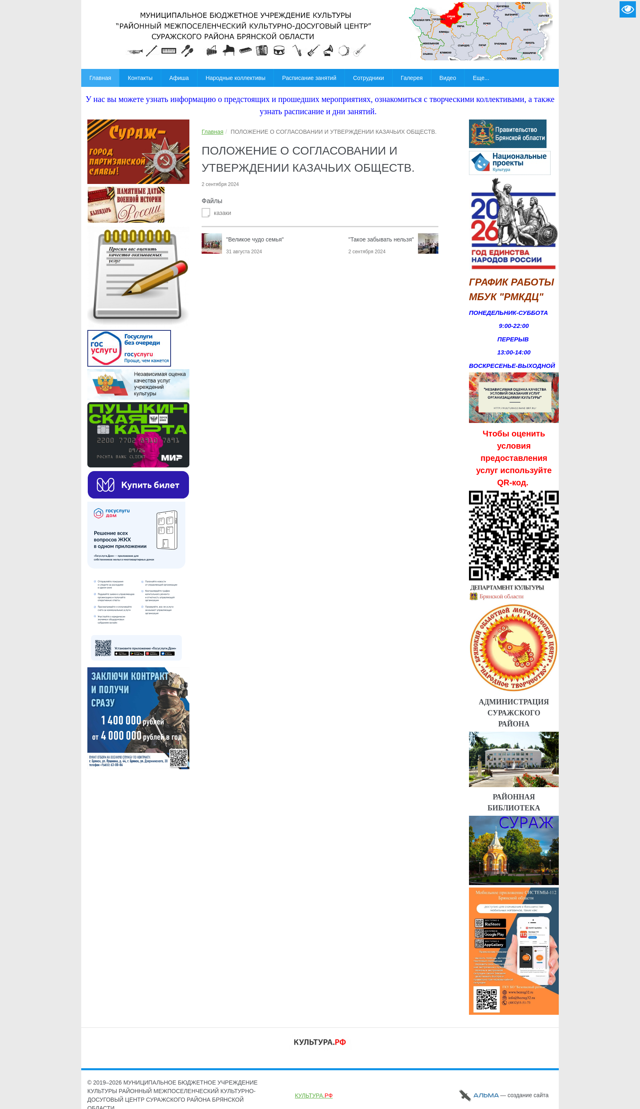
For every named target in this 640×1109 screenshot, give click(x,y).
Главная (212, 131)
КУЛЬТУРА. (314, 1095)
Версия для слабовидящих (628, 9)
